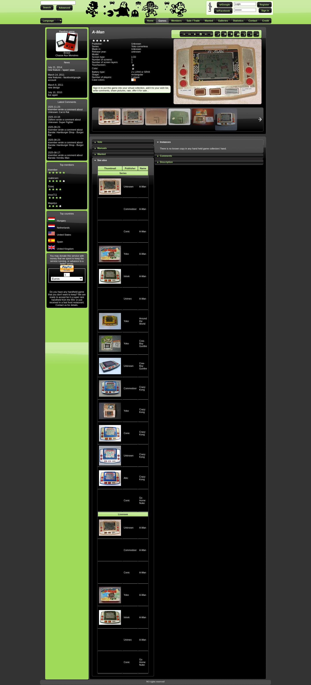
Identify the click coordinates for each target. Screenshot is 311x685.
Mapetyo (52, 203)
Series (122, 173)
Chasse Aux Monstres (66, 55)
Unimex (128, 298)
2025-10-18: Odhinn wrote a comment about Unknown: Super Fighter (64, 120)
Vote (99, 142)
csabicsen (53, 178)
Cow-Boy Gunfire (143, 343)
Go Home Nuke (142, 500)
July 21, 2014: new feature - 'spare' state (61, 68)
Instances (165, 142)
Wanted (101, 154)
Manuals (102, 148)
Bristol (67, 52)
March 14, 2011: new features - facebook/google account (64, 77)
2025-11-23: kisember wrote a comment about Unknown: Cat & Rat (65, 109)
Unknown (128, 186)
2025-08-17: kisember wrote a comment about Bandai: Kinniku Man (65, 155)
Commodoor (130, 209)
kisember (52, 169)
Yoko (126, 254)
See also (102, 160)
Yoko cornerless (139, 46)
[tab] (123, 142)
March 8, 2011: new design (56, 86)
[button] (46, 7)
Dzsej (51, 186)
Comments (166, 155)
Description (166, 162)
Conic (127, 231)
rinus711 (52, 194)
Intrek (127, 276)
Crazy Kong (142, 388)
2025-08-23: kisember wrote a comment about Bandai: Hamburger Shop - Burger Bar (66, 131)
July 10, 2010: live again (55, 93)
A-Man (142, 186)
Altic (126, 478)
